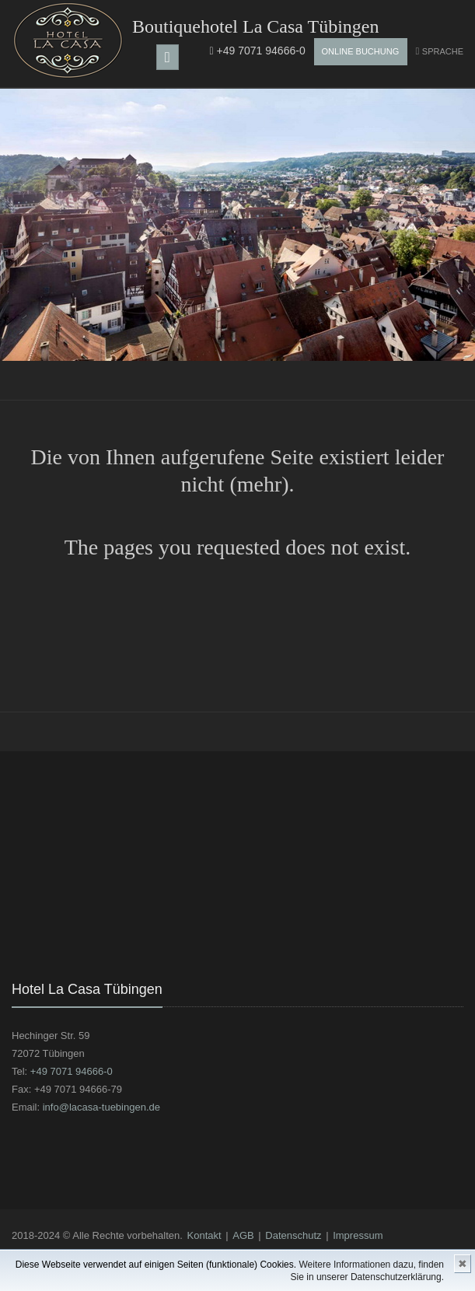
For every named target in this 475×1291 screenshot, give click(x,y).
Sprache (442, 51)
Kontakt (204, 1235)
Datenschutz (293, 1235)
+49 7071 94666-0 (258, 50)
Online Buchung (361, 51)
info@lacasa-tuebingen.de (101, 1107)
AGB (242, 1235)
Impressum (357, 1235)
